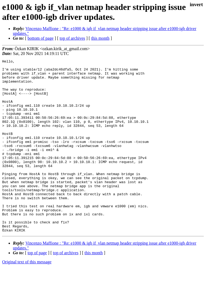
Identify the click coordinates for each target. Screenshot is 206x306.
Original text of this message (27, 296)
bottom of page (41, 38)
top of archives (72, 38)
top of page (37, 287)
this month (100, 38)
